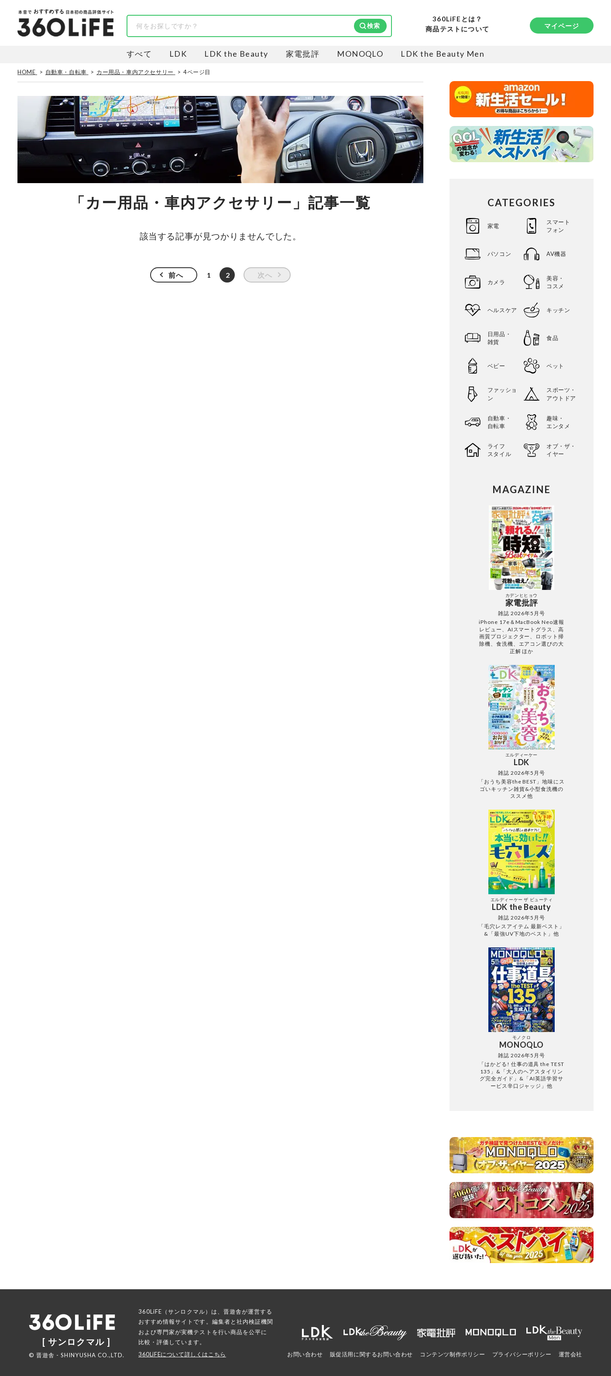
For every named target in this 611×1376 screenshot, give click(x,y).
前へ (175, 275)
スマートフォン (558, 225)
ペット (555, 365)
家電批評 (303, 53)
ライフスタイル (499, 450)
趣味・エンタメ (558, 422)
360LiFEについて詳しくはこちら (182, 1354)
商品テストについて (457, 29)
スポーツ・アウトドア (561, 393)
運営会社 (570, 1354)
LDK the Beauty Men (442, 53)
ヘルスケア (502, 310)
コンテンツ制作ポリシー (452, 1354)
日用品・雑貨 (499, 337)
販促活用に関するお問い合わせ (371, 1354)
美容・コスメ (555, 282)
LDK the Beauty (236, 53)
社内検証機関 (255, 1321)
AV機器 (556, 253)
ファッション (502, 393)
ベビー (496, 365)
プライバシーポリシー (522, 1354)
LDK (178, 53)
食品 (552, 337)
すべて (139, 53)
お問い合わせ (305, 1354)
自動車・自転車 (499, 422)
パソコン (499, 253)
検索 (373, 25)
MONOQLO (360, 53)
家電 (493, 225)
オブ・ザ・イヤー (561, 450)
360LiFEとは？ (457, 19)
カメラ (496, 282)
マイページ (562, 26)
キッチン (558, 310)
